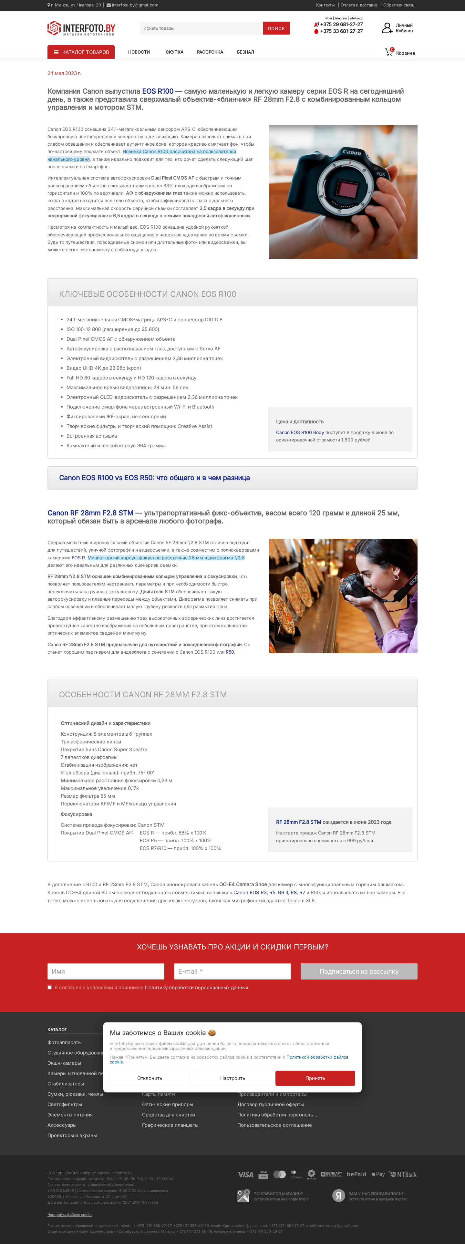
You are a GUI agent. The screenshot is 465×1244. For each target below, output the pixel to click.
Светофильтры (64, 1104)
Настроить (232, 1078)
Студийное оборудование (77, 1053)
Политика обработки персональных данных (279, 1115)
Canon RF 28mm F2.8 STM (90, 513)
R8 (294, 892)
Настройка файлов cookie (69, 1214)
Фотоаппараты (64, 1042)
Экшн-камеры (64, 1063)
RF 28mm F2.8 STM (298, 822)
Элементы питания (70, 1115)
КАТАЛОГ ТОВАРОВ (85, 52)
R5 (272, 892)
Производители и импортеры (272, 1094)
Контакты (325, 4)
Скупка (174, 52)
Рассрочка (210, 52)
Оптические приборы (167, 1104)
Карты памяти (158, 1094)
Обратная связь (398, 4)
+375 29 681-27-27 (338, 24)
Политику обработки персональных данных (196, 987)
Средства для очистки (168, 1115)
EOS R (78, 557)
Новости (139, 52)
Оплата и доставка (359, 4)
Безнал (245, 52)
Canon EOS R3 (250, 892)
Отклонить (149, 1078)
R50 (230, 652)
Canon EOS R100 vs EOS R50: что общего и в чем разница (154, 478)
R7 (302, 892)
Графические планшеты (170, 1125)
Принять (315, 1078)
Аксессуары (62, 1125)
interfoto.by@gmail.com (132, 4)
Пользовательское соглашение (274, 1125)
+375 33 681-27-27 (338, 31)
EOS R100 (157, 91)
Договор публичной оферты (270, 1104)
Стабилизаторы (65, 1084)
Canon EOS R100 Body (300, 432)
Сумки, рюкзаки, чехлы (75, 1094)
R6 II (283, 892)
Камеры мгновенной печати (81, 1073)
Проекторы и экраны (72, 1135)
